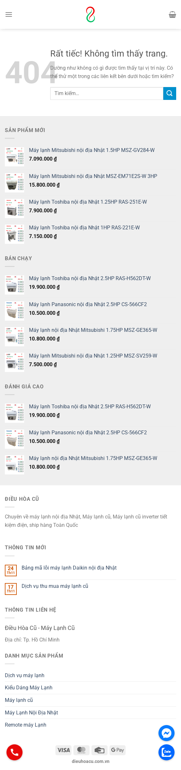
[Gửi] (169, 93)
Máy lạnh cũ (19, 700)
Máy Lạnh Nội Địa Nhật (31, 713)
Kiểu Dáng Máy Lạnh (28, 688)
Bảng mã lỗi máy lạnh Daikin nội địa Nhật (69, 568)
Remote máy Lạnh (25, 725)
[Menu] (9, 14)
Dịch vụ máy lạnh (24, 675)
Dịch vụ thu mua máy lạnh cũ (55, 586)
